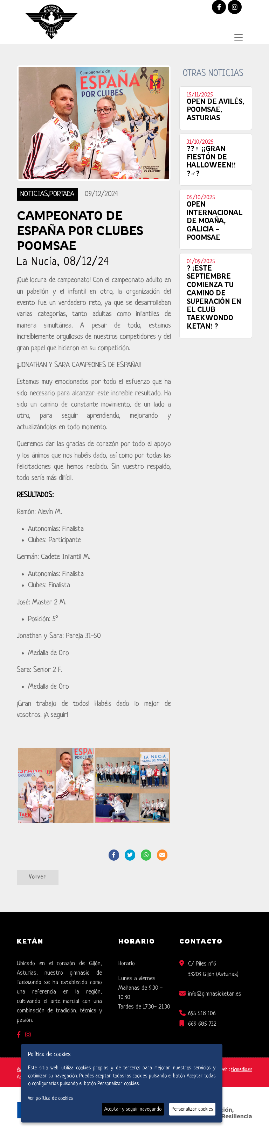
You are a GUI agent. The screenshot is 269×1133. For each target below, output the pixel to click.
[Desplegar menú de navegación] (238, 37)
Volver (37, 877)
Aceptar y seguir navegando (132, 1109)
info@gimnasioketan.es (214, 994)
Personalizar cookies (192, 1109)
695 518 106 (202, 1013)
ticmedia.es (241, 1070)
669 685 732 (202, 1024)
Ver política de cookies (50, 1098)
